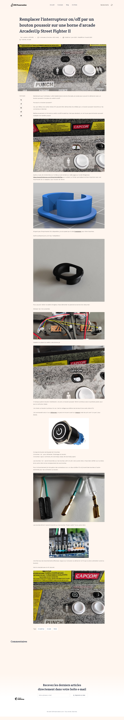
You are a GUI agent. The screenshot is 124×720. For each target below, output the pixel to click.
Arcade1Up (41, 632)
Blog (67, 6)
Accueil (52, 6)
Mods (55, 632)
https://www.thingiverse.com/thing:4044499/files (48, 180)
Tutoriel (24, 43)
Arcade (29, 43)
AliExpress (53, 416)
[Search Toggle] (104, 6)
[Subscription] (53, 699)
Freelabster (77, 235)
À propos (60, 6)
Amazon (77, 416)
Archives (74, 6)
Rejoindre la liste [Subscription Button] (79, 698)
